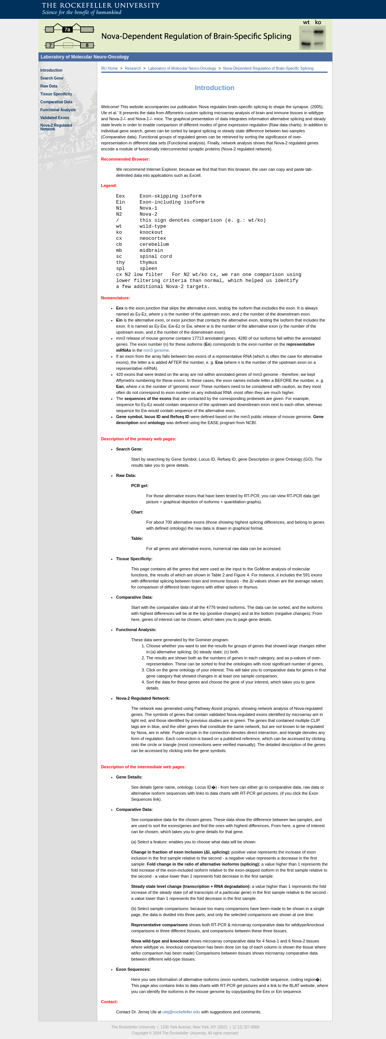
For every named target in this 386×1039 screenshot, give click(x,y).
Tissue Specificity (56, 94)
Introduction (51, 70)
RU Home (109, 68)
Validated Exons (54, 118)
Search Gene (51, 78)
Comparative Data (56, 102)
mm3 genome (156, 350)
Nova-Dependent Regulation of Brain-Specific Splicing (268, 68)
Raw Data (48, 86)
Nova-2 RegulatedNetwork (56, 127)
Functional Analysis (58, 110)
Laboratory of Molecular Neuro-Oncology (85, 57)
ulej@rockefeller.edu (181, 1012)
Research (133, 68)
